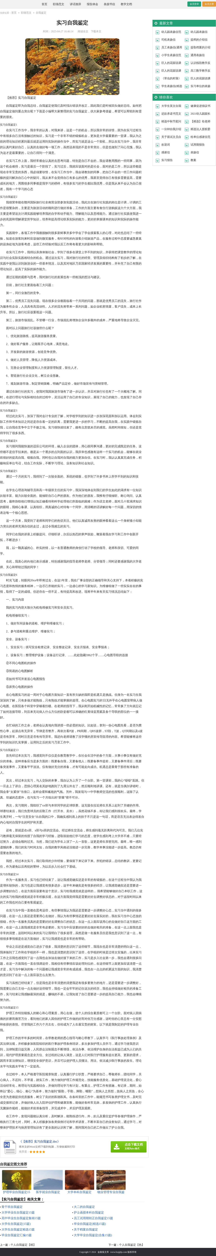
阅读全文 (83, 31)
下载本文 (96, 31)
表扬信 (195, 152)
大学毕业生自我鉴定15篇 (18, 1212)
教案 (193, 159)
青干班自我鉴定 (12, 1206)
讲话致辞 (75, 4)
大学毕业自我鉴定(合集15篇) (93, 1235)
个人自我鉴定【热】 (131, 1244)
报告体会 (92, 4)
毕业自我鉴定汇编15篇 (17, 1235)
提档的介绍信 (199, 39)
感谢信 (165, 152)
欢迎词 (165, 144)
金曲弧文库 (103, 1252)
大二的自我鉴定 (84, 1206)
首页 (44, 4)
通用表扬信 (198, 54)
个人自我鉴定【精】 (23, 1244)
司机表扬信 (168, 39)
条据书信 (109, 4)
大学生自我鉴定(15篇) (16, 1223)
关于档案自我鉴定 (86, 1229)
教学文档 (126, 4)
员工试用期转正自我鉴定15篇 (93, 1218)
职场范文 (58, 4)
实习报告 (167, 159)
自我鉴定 (41, 12)
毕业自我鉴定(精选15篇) (90, 1223)
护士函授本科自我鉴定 (89, 1212)
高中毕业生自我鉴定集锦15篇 (21, 1218)
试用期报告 (198, 144)
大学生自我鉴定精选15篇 (18, 1229)
